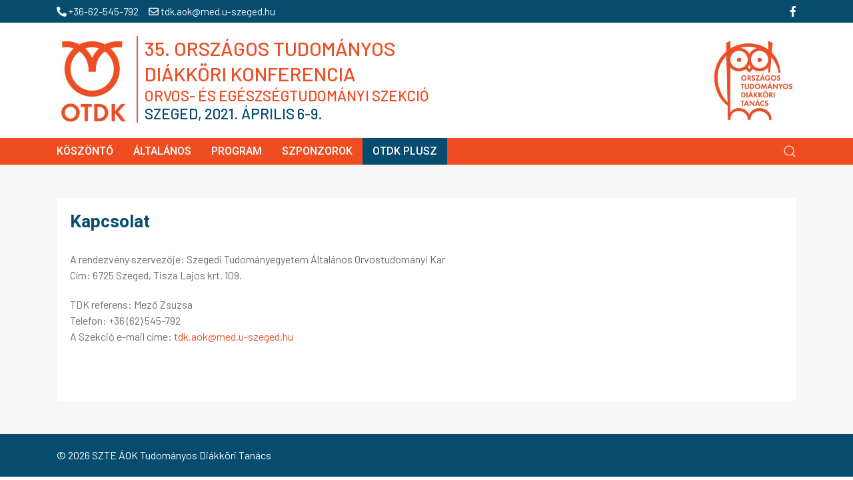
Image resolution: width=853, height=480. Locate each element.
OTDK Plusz (405, 151)
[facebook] (793, 11)
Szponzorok (317, 151)
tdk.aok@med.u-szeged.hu (212, 11)
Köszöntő (85, 151)
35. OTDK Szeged (479, 80)
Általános (162, 151)
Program (236, 151)
